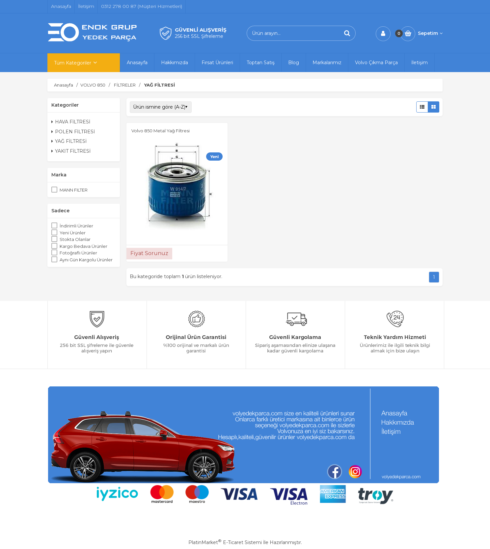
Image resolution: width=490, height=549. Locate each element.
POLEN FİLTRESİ (73, 132)
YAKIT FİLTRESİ (71, 151)
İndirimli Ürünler (76, 225)
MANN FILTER (74, 190)
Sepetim (430, 33)
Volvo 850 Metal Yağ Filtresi (160, 130)
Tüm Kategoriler (72, 63)
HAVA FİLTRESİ (70, 122)
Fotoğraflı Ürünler (78, 252)
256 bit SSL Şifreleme (199, 36)
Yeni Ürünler (73, 232)
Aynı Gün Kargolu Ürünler (86, 259)
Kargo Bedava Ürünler (83, 246)
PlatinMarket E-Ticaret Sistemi (225, 542)
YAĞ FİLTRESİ (69, 141)
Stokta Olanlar (75, 239)
